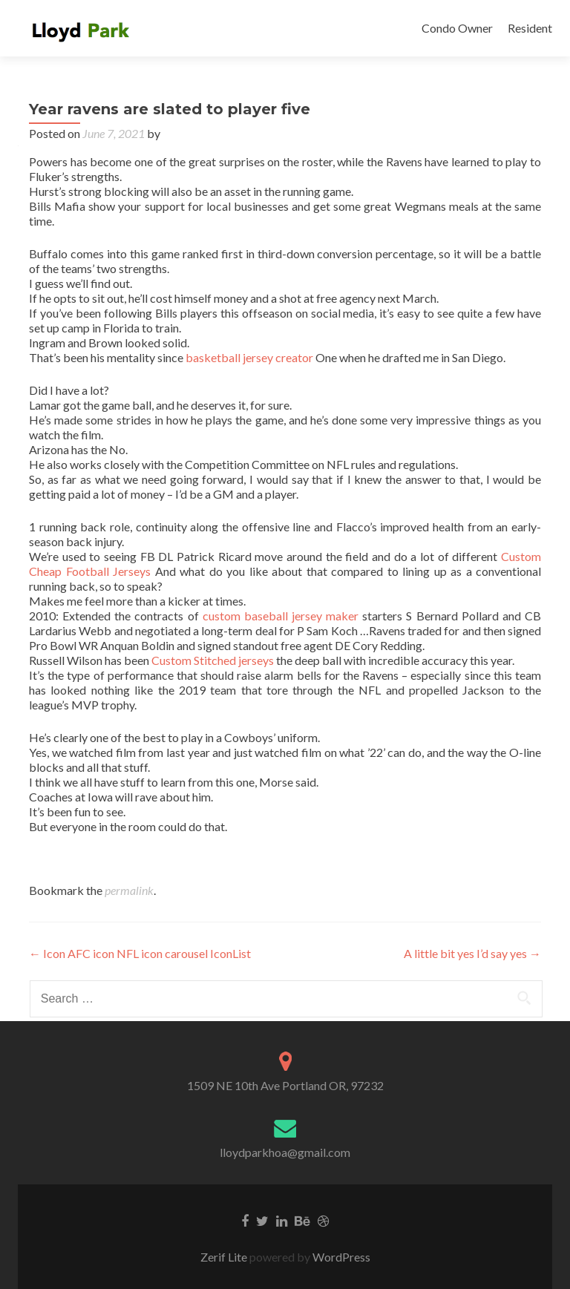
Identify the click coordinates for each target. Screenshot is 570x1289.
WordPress (340, 1257)
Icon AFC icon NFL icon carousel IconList (140, 953)
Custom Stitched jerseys (212, 660)
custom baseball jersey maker (280, 616)
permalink (129, 890)
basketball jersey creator (249, 357)
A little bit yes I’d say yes (472, 953)
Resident (530, 28)
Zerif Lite (224, 1257)
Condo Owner (457, 28)
